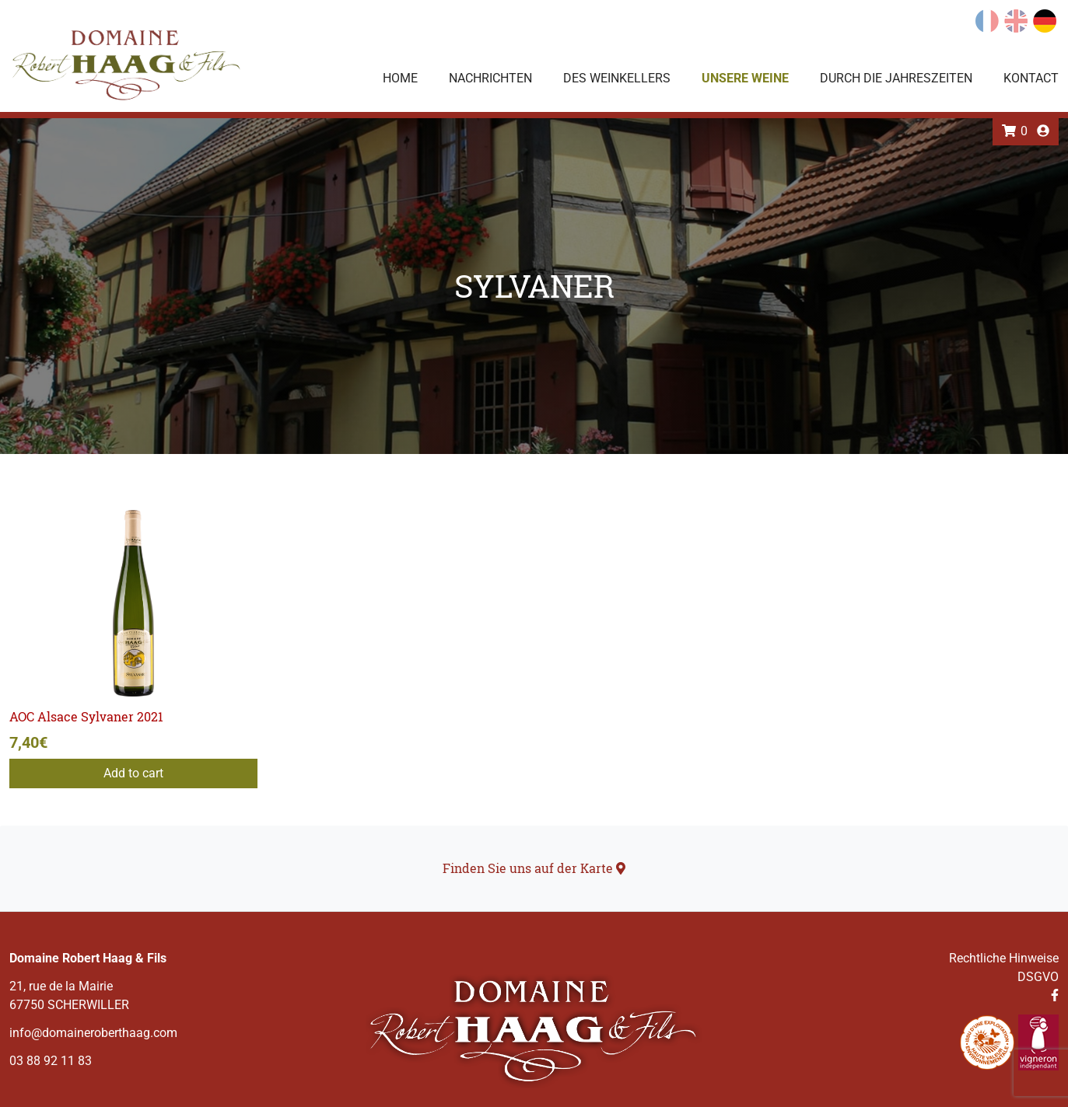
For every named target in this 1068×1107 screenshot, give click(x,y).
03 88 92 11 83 (50, 1060)
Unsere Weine (745, 78)
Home (400, 78)
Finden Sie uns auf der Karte (534, 868)
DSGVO (1038, 976)
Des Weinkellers (617, 78)
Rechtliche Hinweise (1004, 958)
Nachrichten (490, 78)
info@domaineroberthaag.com (93, 1032)
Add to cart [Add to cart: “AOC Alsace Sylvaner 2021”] (133, 773)
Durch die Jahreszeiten (896, 78)
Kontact (1031, 78)
